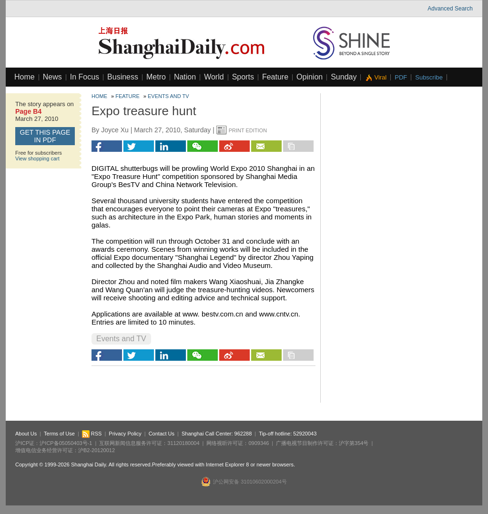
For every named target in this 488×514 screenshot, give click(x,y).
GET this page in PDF (45, 136)
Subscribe (429, 77)
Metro (156, 77)
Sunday (343, 77)
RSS (92, 433)
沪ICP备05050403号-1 (66, 443)
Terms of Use (59, 433)
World (214, 77)
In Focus (84, 77)
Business (122, 77)
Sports (243, 77)
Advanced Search (450, 8)
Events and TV (168, 96)
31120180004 (183, 443)
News (52, 77)
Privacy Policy (125, 433)
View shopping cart (37, 158)
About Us (26, 433)
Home (24, 77)
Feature (275, 77)
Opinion (309, 77)
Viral (380, 77)
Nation (185, 77)
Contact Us (161, 433)
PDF (401, 77)
